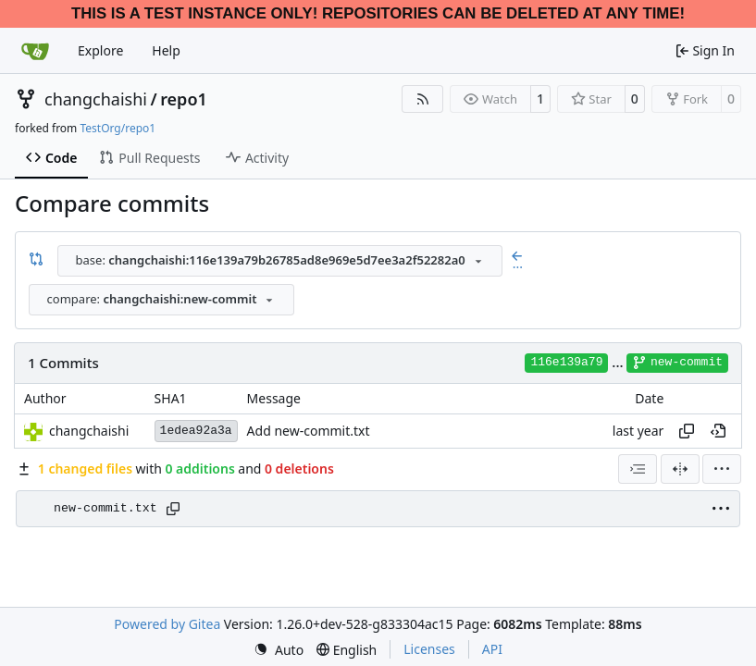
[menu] (721, 469)
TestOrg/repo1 (117, 128)
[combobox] (279, 261)
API (492, 649)
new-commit (677, 362)
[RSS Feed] (423, 99)
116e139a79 (566, 362)
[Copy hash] (686, 431)
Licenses (429, 649)
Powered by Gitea (167, 624)
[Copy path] (173, 509)
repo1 (183, 99)
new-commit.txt (105, 508)
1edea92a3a (196, 431)
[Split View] (680, 469)
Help (166, 50)
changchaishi (95, 99)
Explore (100, 50)
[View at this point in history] (718, 431)
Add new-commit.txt (308, 430)
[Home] (35, 51)
